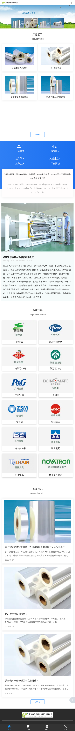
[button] (36, 25)
